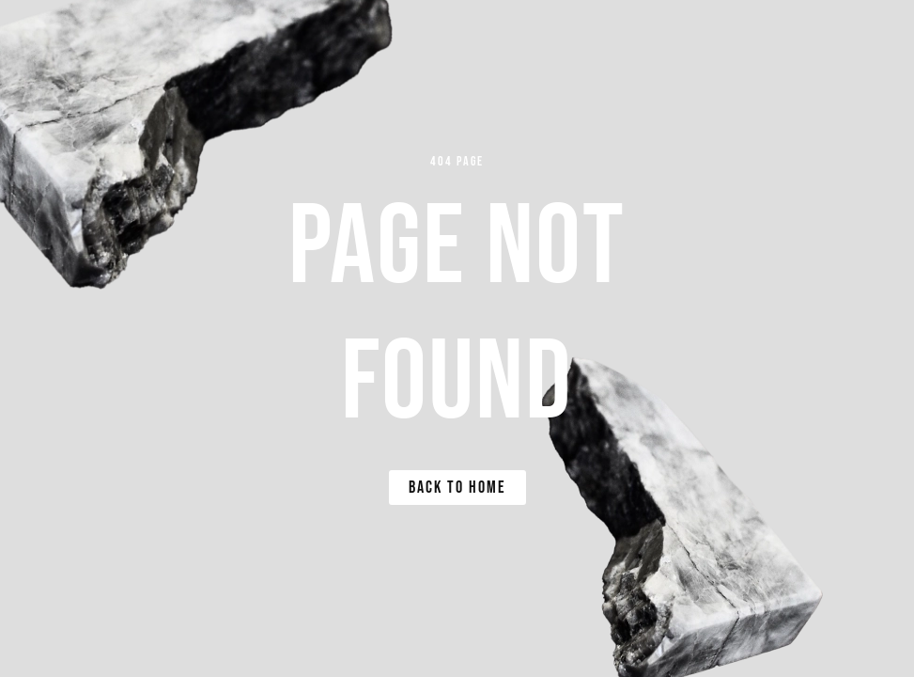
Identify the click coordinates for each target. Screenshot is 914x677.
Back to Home (457, 487)
